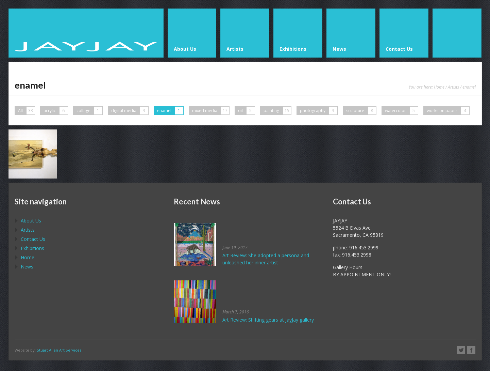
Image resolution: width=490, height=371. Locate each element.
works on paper (448, 110)
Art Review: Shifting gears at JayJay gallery (268, 319)
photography (318, 110)
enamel (170, 110)
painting (277, 110)
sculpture (361, 110)
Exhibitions (32, 248)
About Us (31, 220)
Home (439, 87)
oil (246, 110)
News (27, 266)
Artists (453, 87)
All (26, 110)
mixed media (210, 110)
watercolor (401, 110)
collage (89, 110)
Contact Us (33, 239)
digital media (129, 110)
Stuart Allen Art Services (59, 350)
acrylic (56, 110)
